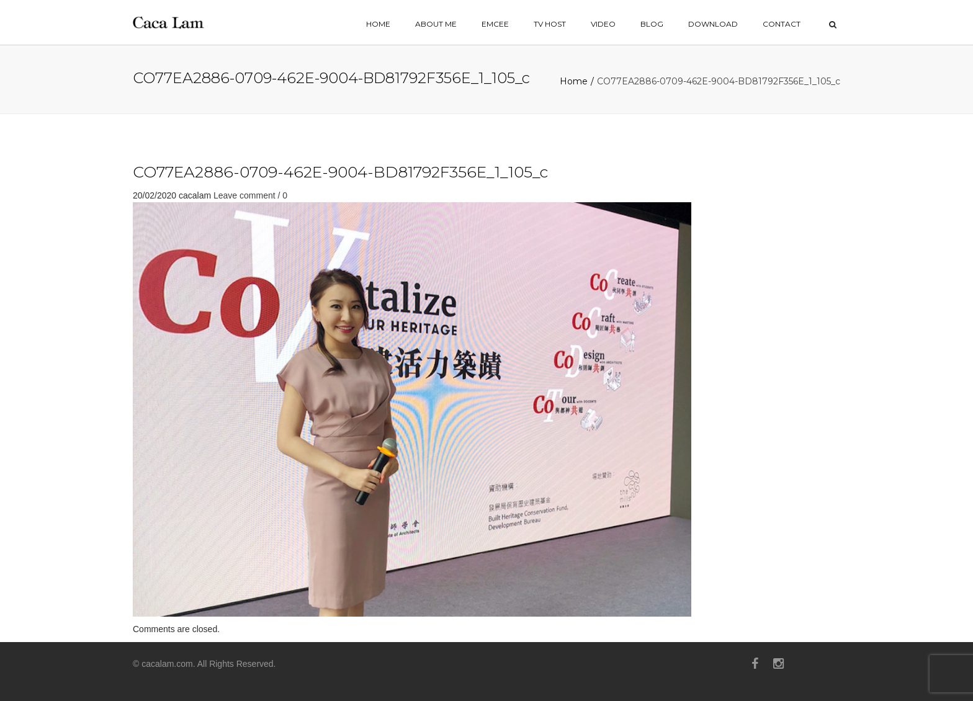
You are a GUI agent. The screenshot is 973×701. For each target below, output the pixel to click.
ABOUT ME (436, 24)
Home (574, 81)
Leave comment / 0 (250, 195)
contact (781, 24)
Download (713, 24)
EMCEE (495, 24)
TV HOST (550, 24)
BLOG (651, 24)
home (378, 24)
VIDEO (603, 24)
